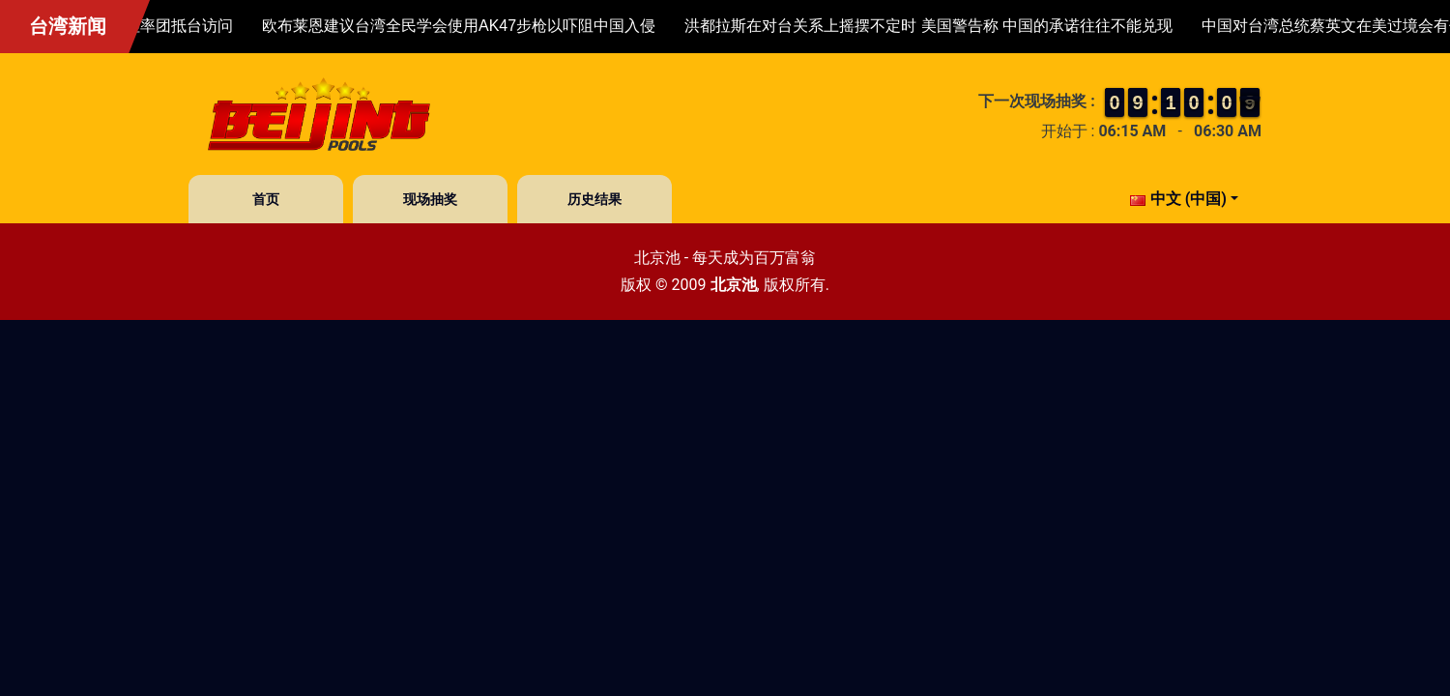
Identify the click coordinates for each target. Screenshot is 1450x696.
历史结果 (594, 199)
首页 (265, 199)
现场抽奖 (430, 199)
